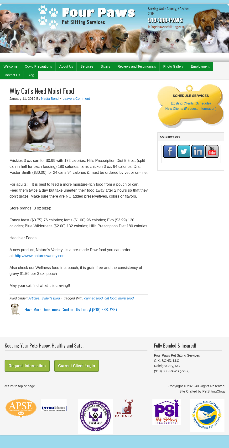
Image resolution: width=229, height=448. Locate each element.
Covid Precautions (38, 66)
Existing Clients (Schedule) (191, 103)
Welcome (10, 66)
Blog (30, 75)
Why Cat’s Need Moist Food (42, 91)
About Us (66, 66)
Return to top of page (19, 386)
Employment (200, 66)
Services (86, 66)
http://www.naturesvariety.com (40, 256)
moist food (126, 298)
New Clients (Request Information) (190, 108)
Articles (34, 298)
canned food (93, 298)
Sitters (105, 66)
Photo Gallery (173, 66)
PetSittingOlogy (214, 391)
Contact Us (12, 75)
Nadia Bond (49, 98)
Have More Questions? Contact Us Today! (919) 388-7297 (71, 309)
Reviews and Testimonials (137, 66)
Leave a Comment (76, 98)
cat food (110, 298)
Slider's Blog (50, 298)
